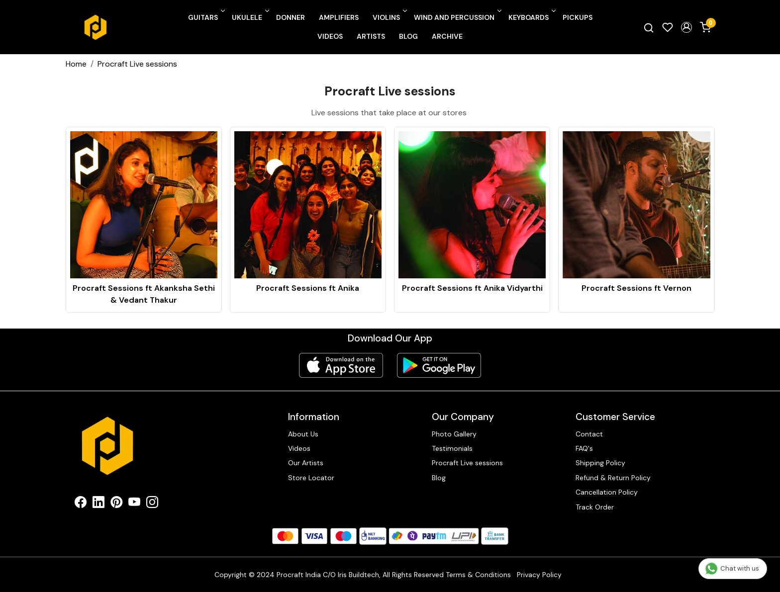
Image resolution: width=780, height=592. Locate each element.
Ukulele (250, 17)
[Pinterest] (116, 504)
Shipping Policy (600, 462)
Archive (447, 36)
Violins (389, 17)
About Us (303, 433)
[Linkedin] (98, 504)
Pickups (577, 17)
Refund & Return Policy (613, 477)
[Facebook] (81, 504)
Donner (290, 17)
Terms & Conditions (478, 574)
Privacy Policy (539, 574)
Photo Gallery (454, 433)
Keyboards (531, 17)
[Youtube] (134, 504)
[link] (648, 27)
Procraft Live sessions (467, 462)
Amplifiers (339, 17)
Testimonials (452, 448)
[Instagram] (152, 504)
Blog (408, 36)
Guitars (205, 17)
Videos (330, 36)
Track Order (595, 507)
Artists (371, 36)
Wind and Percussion (457, 17)
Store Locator (311, 477)
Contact (589, 433)
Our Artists (305, 462)
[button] (686, 27)
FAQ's (584, 448)
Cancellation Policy (607, 492)
